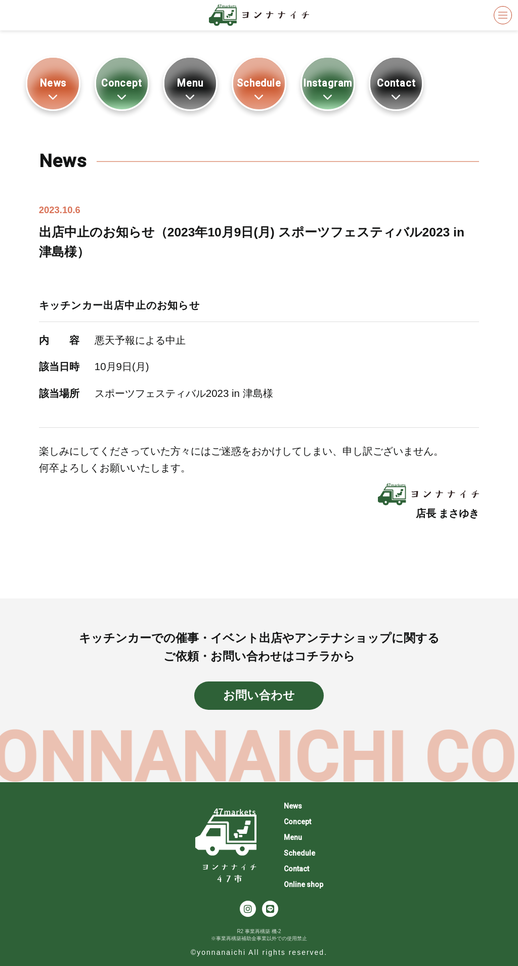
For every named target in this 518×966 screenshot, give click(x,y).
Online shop (303, 884)
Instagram (328, 89)
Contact (396, 89)
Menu (190, 89)
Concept (121, 89)
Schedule (259, 89)
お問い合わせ (259, 695)
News (53, 89)
